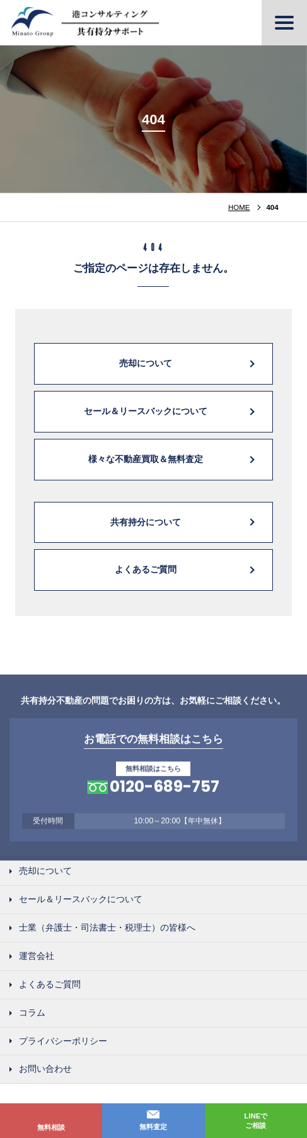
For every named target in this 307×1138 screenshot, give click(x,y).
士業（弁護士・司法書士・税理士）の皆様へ (107, 928)
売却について (145, 363)
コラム (32, 1013)
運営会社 (36, 956)
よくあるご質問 (146, 570)
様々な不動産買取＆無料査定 (145, 459)
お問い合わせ (45, 1070)
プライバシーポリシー (63, 1041)
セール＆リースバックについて (145, 411)
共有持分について (145, 522)
